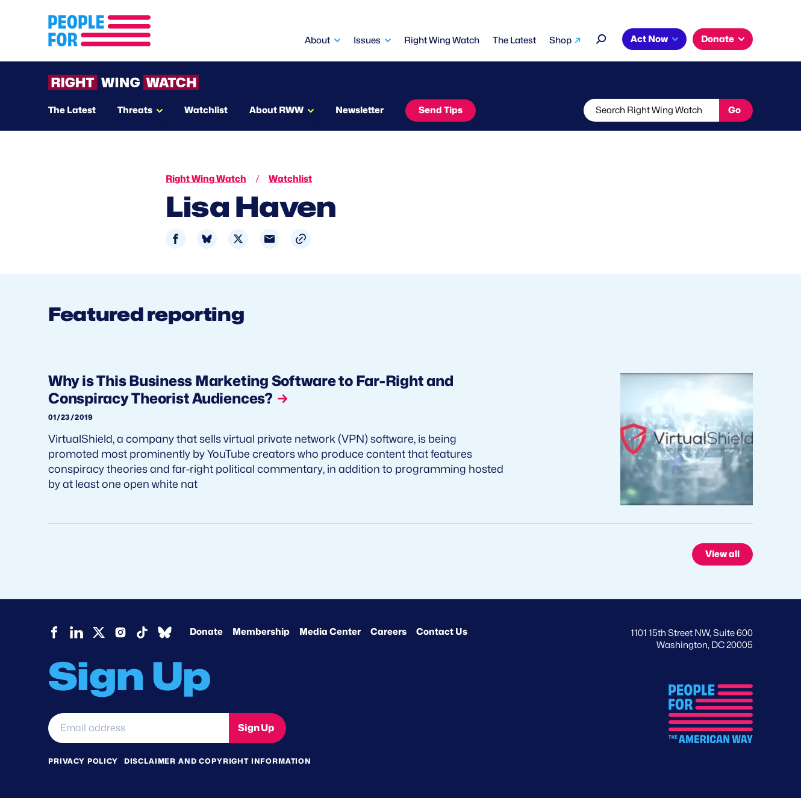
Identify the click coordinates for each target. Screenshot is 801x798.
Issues (367, 40)
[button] (301, 239)
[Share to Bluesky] (207, 239)
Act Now (649, 39)
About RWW (276, 110)
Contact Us (441, 631)
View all (722, 554)
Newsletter (359, 110)
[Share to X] (238, 239)
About (317, 40)
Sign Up (256, 728)
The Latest (514, 40)
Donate (717, 39)
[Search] (601, 38)
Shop (560, 40)
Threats (134, 110)
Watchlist (206, 110)
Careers (388, 631)
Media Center (330, 631)
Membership (261, 631)
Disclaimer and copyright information (217, 760)
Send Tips (441, 110)
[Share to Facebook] (175, 239)
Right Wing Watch (441, 40)
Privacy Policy (83, 760)
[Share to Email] (269, 239)
